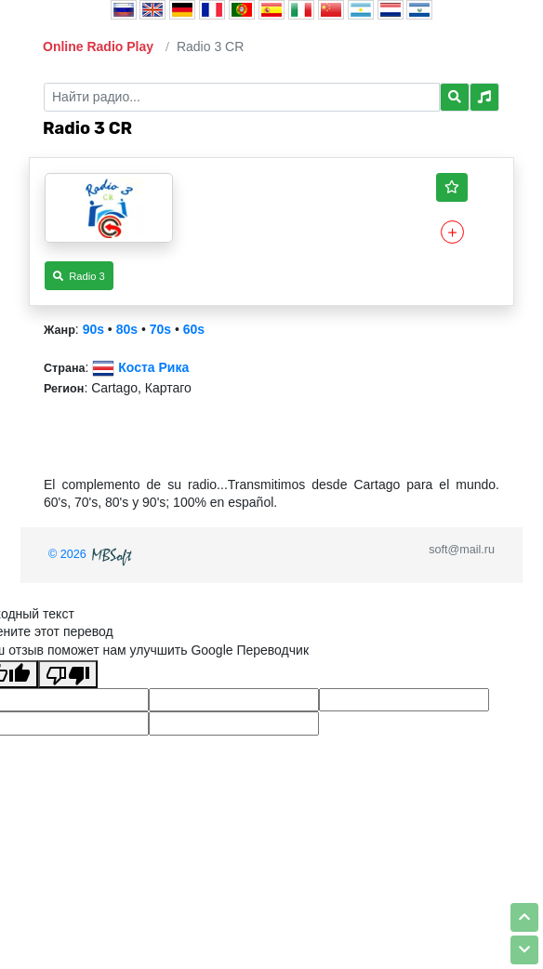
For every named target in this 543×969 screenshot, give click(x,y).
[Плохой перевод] (68, 674)
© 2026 (92, 554)
